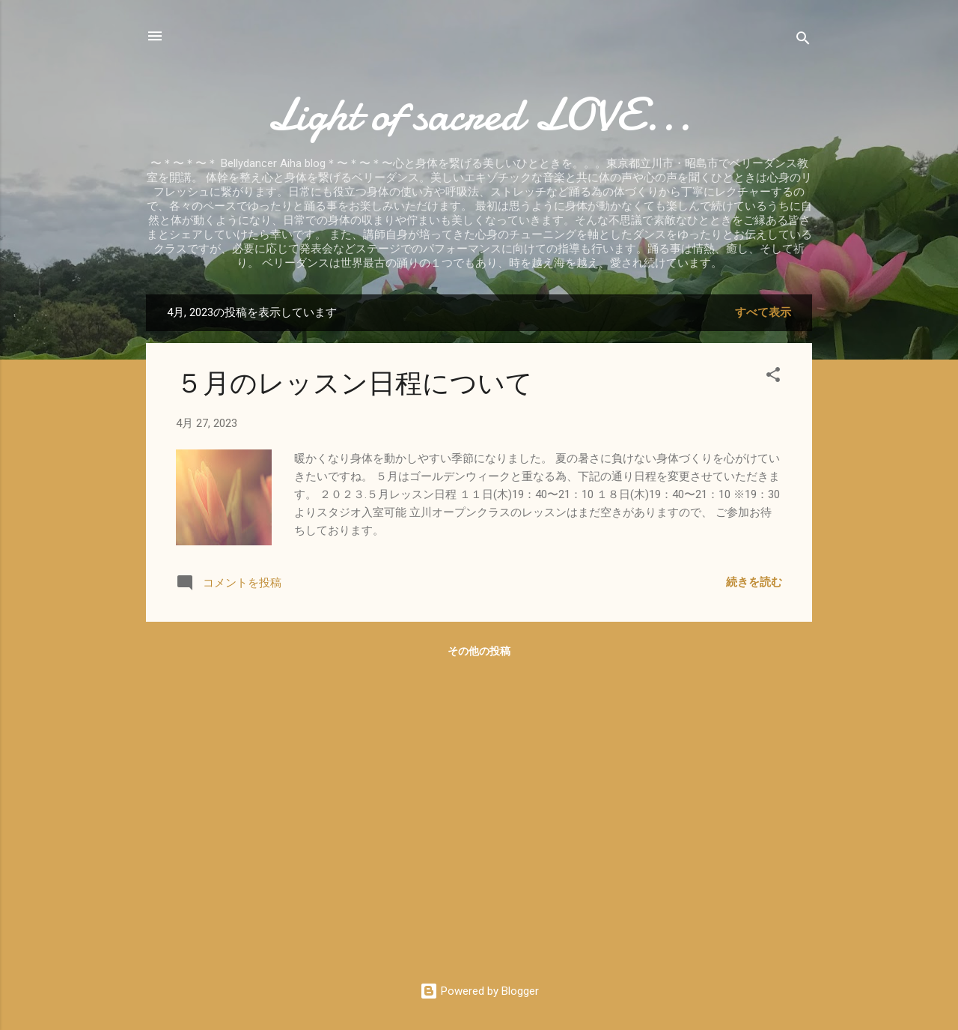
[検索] (803, 41)
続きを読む (754, 582)
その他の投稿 (479, 651)
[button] (773, 377)
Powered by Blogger (479, 991)
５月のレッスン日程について (354, 384)
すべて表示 (763, 312)
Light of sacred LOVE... (479, 114)
